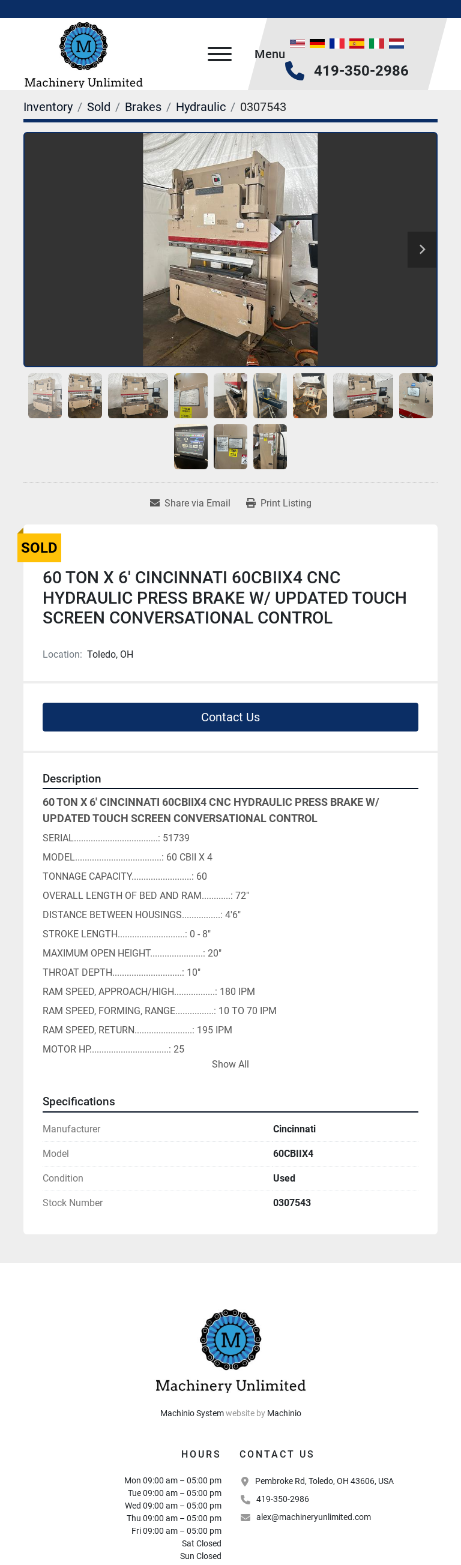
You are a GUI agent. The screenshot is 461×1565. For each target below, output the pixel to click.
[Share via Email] (190, 503)
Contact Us (230, 717)
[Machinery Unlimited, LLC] (230, 1349)
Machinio (284, 1413)
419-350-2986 (361, 70)
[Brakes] (143, 107)
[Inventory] (48, 107)
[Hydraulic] (201, 107)
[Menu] (220, 54)
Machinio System (192, 1413)
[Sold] (98, 107)
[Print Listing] (278, 503)
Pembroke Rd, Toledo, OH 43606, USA (324, 1481)
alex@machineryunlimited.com (313, 1517)
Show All (230, 1064)
